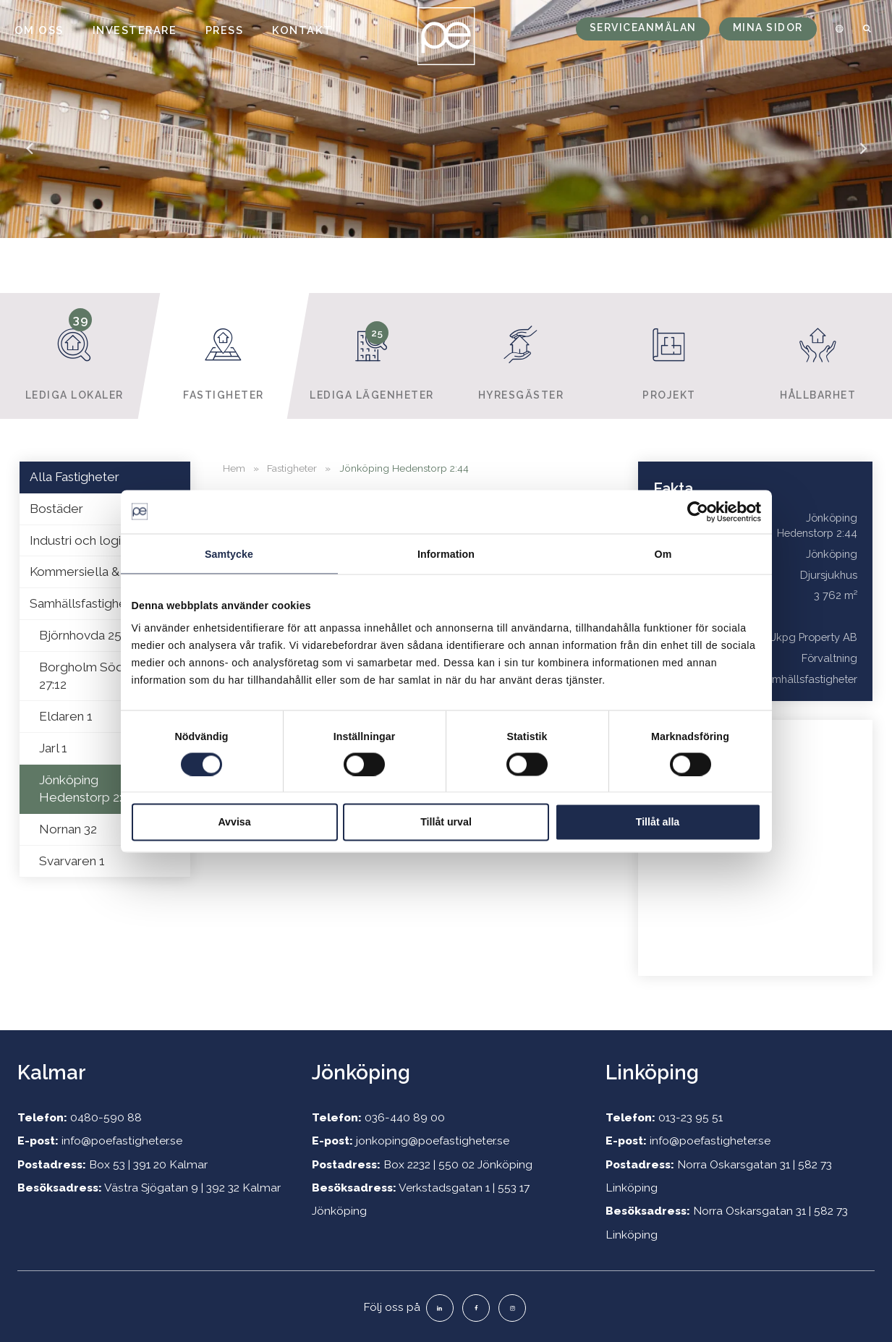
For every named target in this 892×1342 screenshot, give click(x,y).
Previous (29, 158)
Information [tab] (446, 553)
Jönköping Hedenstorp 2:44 (87, 789)
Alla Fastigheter (74, 477)
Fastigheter (223, 355)
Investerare (135, 30)
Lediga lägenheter (371, 355)
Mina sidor (768, 27)
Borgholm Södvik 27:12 (89, 676)
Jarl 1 (53, 748)
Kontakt (302, 30)
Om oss (39, 30)
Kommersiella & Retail (93, 571)
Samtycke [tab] (229, 553)
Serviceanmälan (643, 27)
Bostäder (56, 508)
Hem (234, 468)
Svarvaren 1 (72, 861)
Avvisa (234, 822)
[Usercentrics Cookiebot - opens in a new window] (697, 511)
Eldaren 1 (66, 716)
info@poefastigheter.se (121, 1140)
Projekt (669, 355)
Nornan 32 (68, 829)
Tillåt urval (446, 822)
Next (863, 158)
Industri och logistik (85, 540)
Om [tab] (663, 553)
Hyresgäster (520, 355)
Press (224, 30)
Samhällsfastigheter (86, 603)
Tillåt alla (657, 822)
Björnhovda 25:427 (91, 635)
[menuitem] (837, 29)
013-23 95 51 (690, 1117)
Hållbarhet (818, 355)
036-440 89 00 (405, 1117)
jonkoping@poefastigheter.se (432, 1140)
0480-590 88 (106, 1117)
